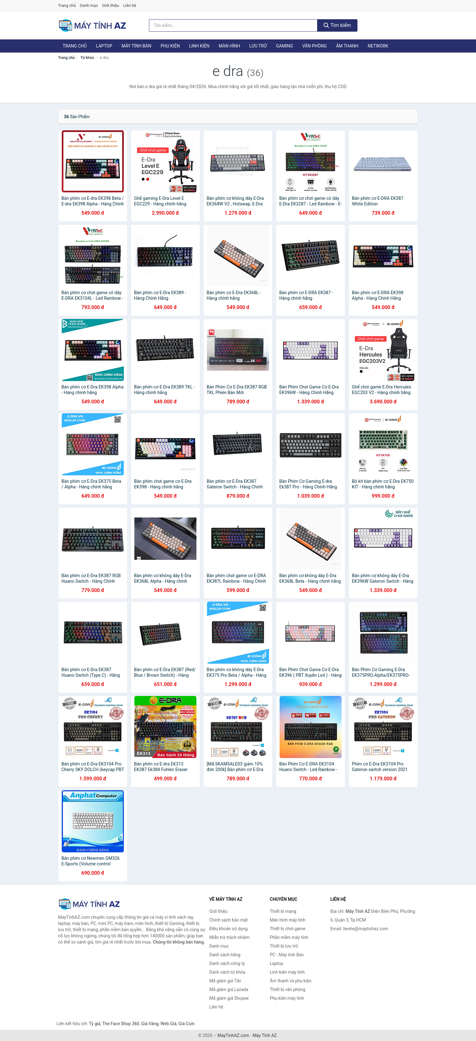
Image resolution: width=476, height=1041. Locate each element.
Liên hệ (129, 5)
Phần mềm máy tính (289, 937)
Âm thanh (347, 45)
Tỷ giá (95, 1023)
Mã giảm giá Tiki (225, 980)
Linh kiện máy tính (287, 972)
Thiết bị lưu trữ (284, 946)
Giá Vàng (150, 1023)
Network (378, 45)
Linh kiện (199, 45)
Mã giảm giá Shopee (229, 998)
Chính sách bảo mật (228, 920)
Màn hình (229, 45)
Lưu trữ (258, 45)
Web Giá (168, 1023)
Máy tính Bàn (136, 45)
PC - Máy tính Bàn (287, 954)
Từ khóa (87, 58)
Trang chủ (67, 5)
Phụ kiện (170, 45)
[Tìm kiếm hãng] (233, 25)
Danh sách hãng (224, 954)
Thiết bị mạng (283, 911)
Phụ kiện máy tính (287, 998)
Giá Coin (186, 1023)
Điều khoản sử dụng (228, 928)
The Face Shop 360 (120, 1023)
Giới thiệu (110, 5)
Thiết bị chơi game (288, 928)
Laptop (104, 45)
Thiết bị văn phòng (287, 989)
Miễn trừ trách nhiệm (229, 937)
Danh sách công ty (227, 963)
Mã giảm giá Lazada (229, 989)
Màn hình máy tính (288, 920)
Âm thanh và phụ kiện (291, 980)
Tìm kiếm (337, 25)
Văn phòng (314, 45)
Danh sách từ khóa (227, 972)
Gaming (284, 45)
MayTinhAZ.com (233, 1035)
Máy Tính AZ (265, 1035)
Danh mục (89, 5)
